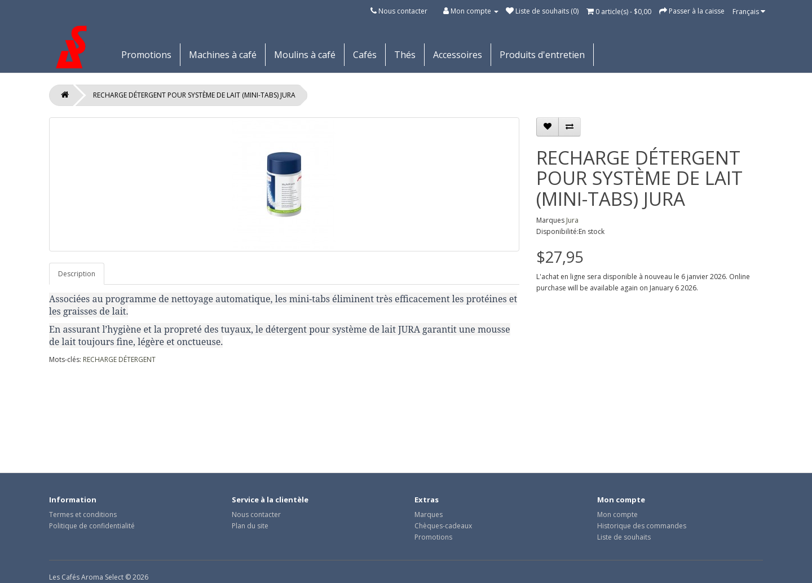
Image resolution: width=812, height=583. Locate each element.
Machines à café (223, 54)
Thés (405, 54)
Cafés (365, 54)
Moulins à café (305, 54)
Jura (572, 220)
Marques (428, 514)
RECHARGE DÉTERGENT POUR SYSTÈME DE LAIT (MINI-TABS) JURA (194, 95)
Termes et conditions (83, 514)
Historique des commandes (641, 526)
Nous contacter (402, 11)
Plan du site (250, 526)
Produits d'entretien (542, 54)
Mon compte (617, 514)
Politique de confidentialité (92, 526)
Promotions (146, 54)
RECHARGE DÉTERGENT (119, 359)
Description (76, 274)
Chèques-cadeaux (443, 526)
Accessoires (457, 54)
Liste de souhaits (624, 537)
